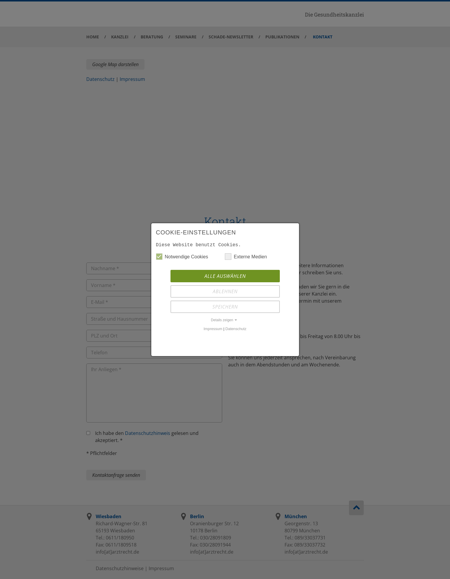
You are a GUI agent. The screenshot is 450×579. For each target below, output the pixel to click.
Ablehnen (225, 291)
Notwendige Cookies (182, 256)
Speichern (225, 307)
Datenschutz (235, 329)
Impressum (213, 329)
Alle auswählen (225, 276)
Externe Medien (246, 256)
